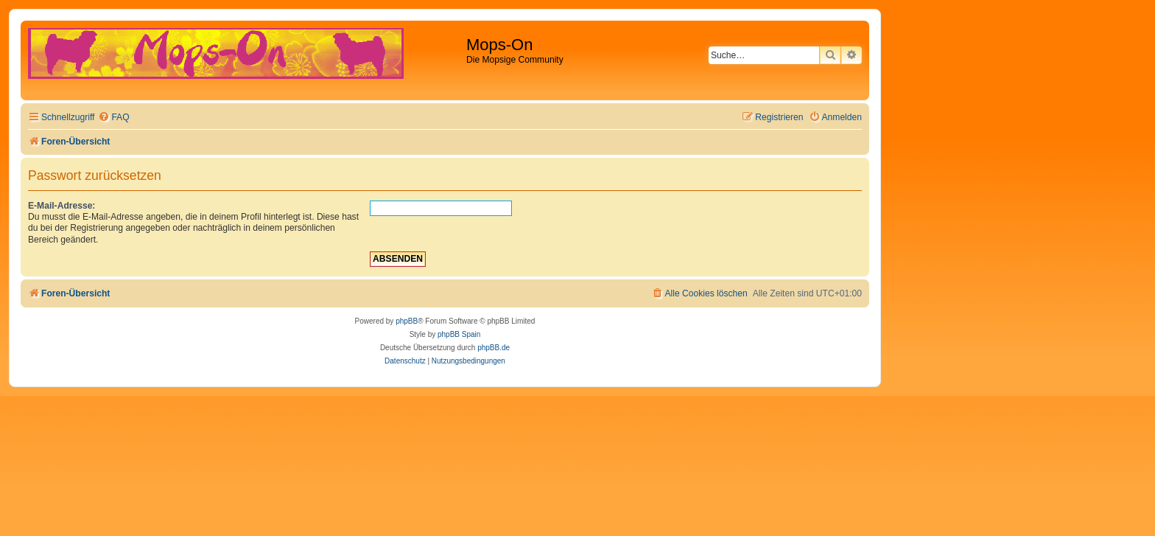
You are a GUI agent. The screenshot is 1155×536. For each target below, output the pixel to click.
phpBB (407, 321)
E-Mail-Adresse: (61, 206)
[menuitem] (113, 118)
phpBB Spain (459, 334)
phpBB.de (493, 348)
